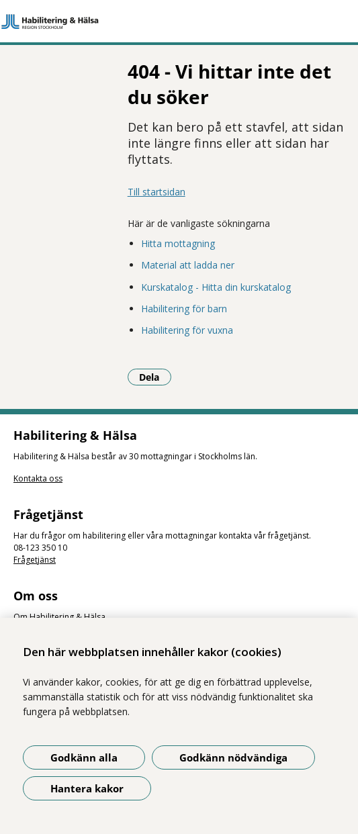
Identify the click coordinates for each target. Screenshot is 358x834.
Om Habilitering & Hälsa (59, 616)
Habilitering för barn (184, 308)
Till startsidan (156, 191)
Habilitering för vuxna (187, 330)
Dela (155, 376)
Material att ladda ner (187, 265)
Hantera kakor (87, 788)
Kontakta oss (37, 478)
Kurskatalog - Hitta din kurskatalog (216, 287)
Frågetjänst (34, 559)
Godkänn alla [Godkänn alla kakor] (84, 757)
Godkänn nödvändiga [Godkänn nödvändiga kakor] (233, 757)
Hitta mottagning (178, 243)
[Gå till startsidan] (179, 21)
